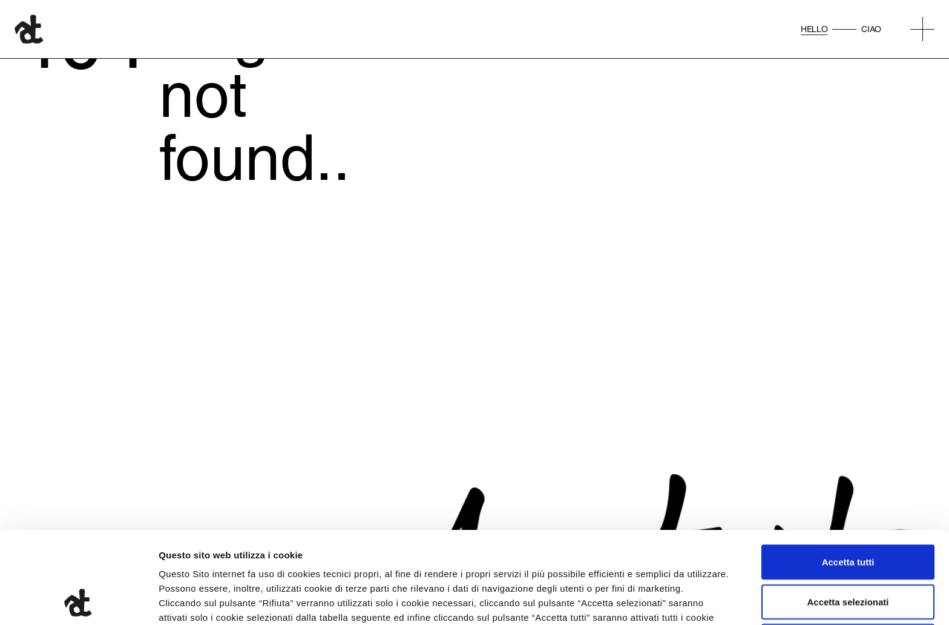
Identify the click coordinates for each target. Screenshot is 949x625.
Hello (814, 29)
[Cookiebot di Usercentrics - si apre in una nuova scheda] (78, 601)
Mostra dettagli (636, 601)
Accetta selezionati (847, 516)
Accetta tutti (848, 476)
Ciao (871, 29)
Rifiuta (848, 555)
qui (315, 560)
